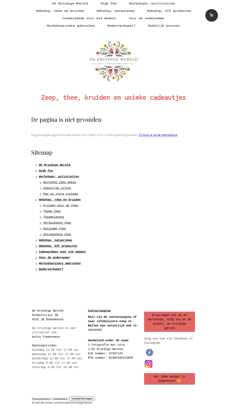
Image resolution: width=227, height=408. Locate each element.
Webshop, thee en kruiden (60, 11)
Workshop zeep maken (59, 182)
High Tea (109, 3)
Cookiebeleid (59, 398)
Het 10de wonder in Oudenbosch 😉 (169, 379)
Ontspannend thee (57, 234)
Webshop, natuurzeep (115, 11)
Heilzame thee (54, 228)
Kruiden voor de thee (60, 205)
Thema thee (52, 211)
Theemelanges (53, 217)
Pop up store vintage (60, 194)
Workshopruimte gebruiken (71, 26)
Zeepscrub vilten (57, 188)
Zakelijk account (164, 26)
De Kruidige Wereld (70, 3)
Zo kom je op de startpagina (158, 135)
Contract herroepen (82, 398)
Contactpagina (99, 311)
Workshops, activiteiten (152, 3)
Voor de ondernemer (147, 18)
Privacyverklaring (41, 398)
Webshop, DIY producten (169, 11)
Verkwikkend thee (57, 223)
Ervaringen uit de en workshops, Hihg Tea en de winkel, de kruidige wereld (169, 322)
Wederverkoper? (121, 26)
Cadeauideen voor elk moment (89, 18)
